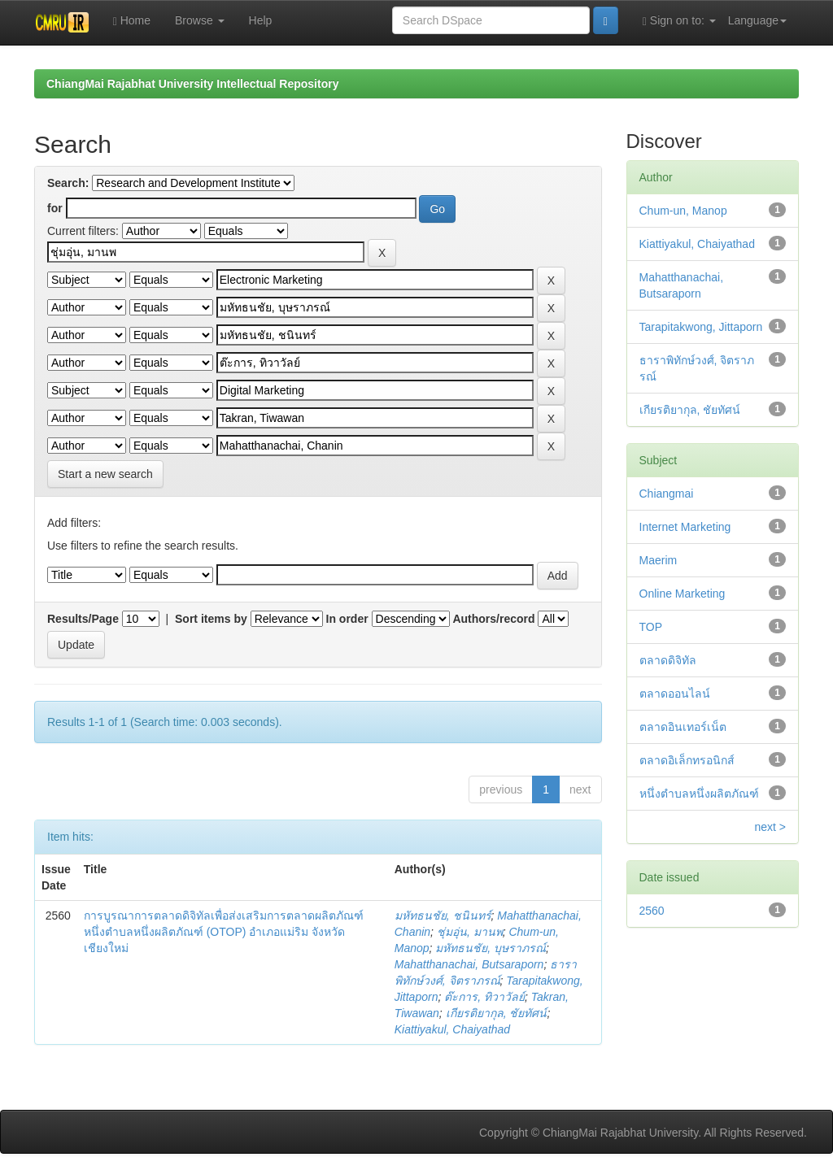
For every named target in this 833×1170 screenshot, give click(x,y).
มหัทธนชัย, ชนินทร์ (443, 915)
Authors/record (493, 618)
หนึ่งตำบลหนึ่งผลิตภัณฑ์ (699, 793)
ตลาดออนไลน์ (674, 693)
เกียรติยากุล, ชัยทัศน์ (496, 1013)
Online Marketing (682, 593)
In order (347, 618)
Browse (200, 20)
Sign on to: (679, 21)
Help (261, 20)
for (55, 208)
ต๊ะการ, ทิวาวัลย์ (484, 996)
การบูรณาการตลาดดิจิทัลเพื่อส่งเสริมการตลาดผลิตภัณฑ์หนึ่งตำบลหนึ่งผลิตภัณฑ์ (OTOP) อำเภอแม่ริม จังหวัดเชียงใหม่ (224, 932)
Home (131, 21)
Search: (68, 182)
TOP (651, 626)
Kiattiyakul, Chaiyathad (452, 1029)
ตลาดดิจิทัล (667, 660)
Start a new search (105, 474)
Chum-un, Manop (683, 210)
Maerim (658, 560)
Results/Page (83, 618)
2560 (652, 910)
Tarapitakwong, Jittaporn (701, 326)
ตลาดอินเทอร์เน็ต (682, 726)
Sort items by (211, 618)
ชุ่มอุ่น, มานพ (470, 931)
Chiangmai (666, 493)
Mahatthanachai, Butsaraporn (469, 964)
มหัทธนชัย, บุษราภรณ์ (490, 948)
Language (757, 20)
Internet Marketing (685, 526)
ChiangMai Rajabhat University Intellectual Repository (192, 83)
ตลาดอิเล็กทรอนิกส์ (687, 760)
